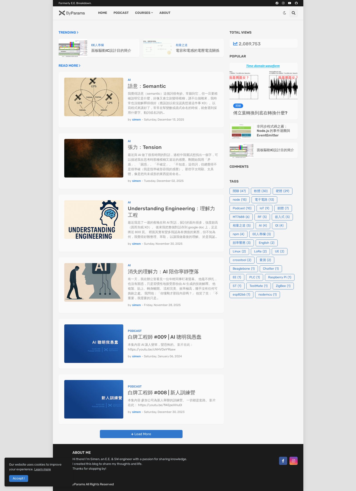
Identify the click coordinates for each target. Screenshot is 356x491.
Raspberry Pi (279, 277)
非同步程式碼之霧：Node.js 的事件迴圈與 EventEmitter (273, 130)
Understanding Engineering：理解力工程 (171, 211)
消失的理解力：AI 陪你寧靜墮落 (163, 272)
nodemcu (267, 294)
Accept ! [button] (19, 478)
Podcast (242, 208)
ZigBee (283, 286)
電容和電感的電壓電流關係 (197, 50)
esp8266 (241, 294)
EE (237, 277)
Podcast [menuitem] (121, 13)
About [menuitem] (165, 13)
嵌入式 (282, 217)
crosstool (242, 260)
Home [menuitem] (102, 13)
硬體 (282, 191)
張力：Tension (145, 147)
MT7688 (241, 217)
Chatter (271, 269)
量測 (265, 260)
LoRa (260, 251)
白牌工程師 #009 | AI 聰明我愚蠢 (164, 337)
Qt (279, 225)
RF (262, 217)
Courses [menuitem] (142, 13)
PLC (254, 277)
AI (263, 225)
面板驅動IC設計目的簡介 (111, 50)
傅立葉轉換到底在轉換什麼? (260, 113)
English (266, 243)
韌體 (283, 208)
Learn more (42, 469)
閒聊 (239, 191)
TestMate (259, 286)
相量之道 (242, 225)
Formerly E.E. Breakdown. (75, 3)
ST (237, 286)
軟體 (261, 191)
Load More (142, 434)
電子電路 (264, 200)
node (240, 200)
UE (279, 251)
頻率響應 (242, 243)
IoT (264, 208)
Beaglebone (244, 269)
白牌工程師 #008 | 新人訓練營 (161, 393)
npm (238, 234)
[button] (284, 13)
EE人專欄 (261, 234)
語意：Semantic (147, 86)
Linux (239, 251)
